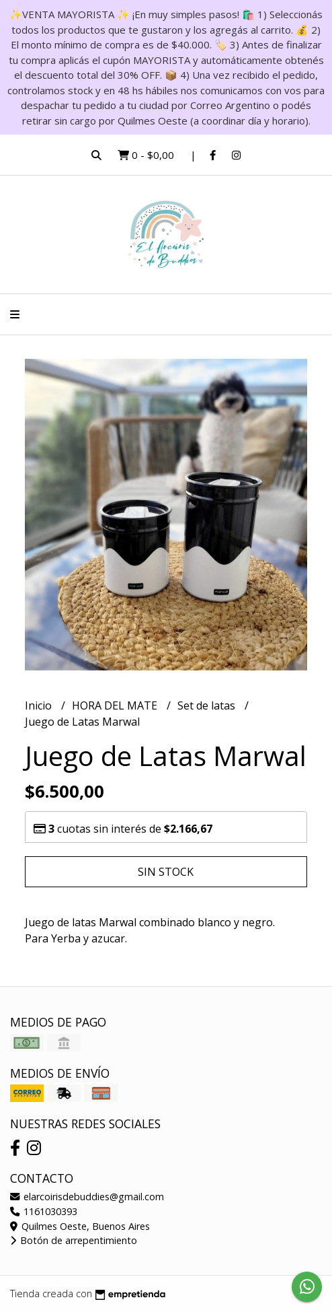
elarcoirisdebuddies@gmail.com (87, 1196)
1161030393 (43, 1211)
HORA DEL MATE (116, 705)
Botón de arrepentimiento (73, 1240)
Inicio (39, 705)
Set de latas (207, 705)
